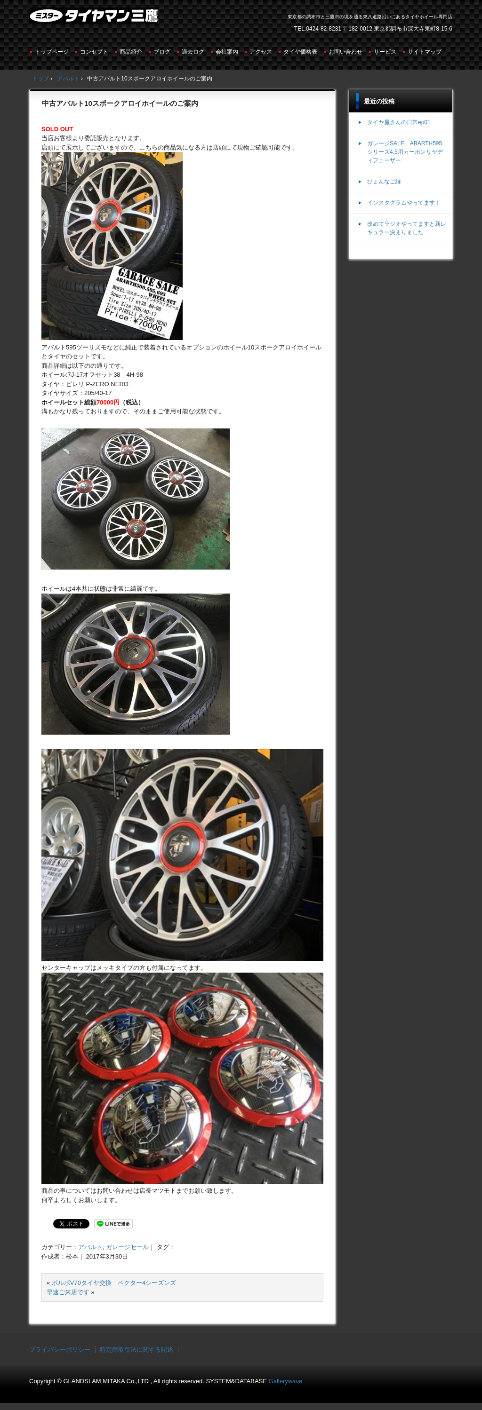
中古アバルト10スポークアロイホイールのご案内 (120, 103)
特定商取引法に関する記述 (136, 1349)
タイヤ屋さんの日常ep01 (399, 122)
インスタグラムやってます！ (404, 202)
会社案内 (227, 51)
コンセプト (94, 51)
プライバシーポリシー (59, 1349)
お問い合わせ (345, 51)
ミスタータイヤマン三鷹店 (95, 19)
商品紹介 (131, 51)
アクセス (260, 51)
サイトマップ (425, 51)
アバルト (90, 1247)
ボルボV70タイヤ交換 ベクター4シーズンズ (114, 1282)
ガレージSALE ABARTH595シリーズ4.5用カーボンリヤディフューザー (405, 152)
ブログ (161, 51)
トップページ (52, 51)
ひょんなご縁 (384, 181)
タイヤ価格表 (300, 51)
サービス (385, 51)
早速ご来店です (68, 1292)
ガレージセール (127, 1247)
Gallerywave (286, 1381)
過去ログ (193, 51)
